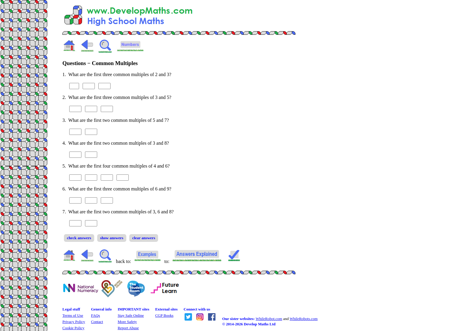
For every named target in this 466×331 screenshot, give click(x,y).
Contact (97, 321)
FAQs (95, 315)
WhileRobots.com (303, 318)
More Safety (127, 321)
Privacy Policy (73, 321)
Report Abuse (128, 328)
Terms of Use (72, 315)
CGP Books (164, 315)
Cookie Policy (73, 328)
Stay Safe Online (131, 315)
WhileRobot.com (269, 318)
